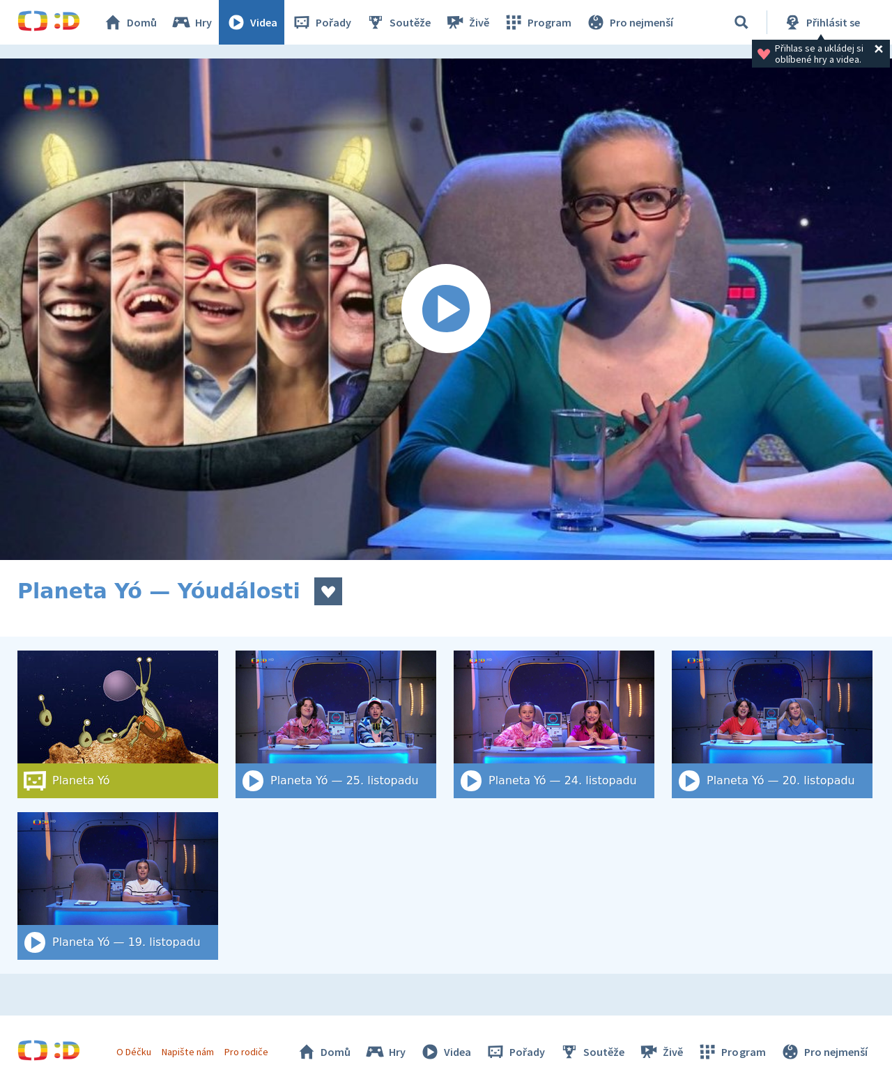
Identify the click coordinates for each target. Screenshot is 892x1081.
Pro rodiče (246, 1051)
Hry (191, 22)
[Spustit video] (446, 309)
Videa (251, 22)
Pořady (321, 22)
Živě (467, 22)
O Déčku (133, 1051)
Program (537, 22)
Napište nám (187, 1051)
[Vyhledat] (741, 22)
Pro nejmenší (629, 22)
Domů (129, 22)
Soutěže (398, 22)
